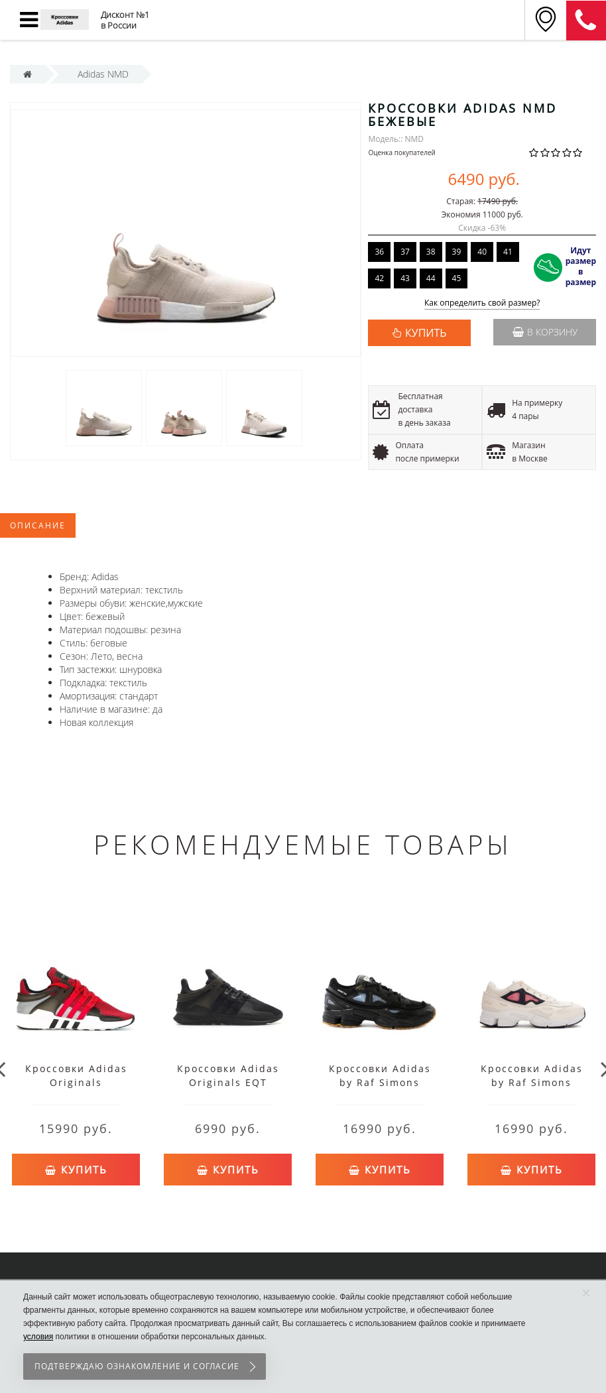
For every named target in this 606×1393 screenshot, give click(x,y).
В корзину (545, 332)
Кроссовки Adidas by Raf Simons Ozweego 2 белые (532, 1082)
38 (431, 251)
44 (431, 278)
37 (405, 251)
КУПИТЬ (425, 332)
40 (482, 251)
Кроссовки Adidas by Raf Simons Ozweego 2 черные (380, 1082)
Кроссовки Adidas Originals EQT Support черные (228, 1082)
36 (379, 251)
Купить (76, 1166)
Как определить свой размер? (482, 303)
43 (405, 278)
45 (456, 278)
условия (38, 1336)
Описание (38, 525)
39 (456, 251)
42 (379, 278)
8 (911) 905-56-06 (586, 20)
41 (508, 251)
